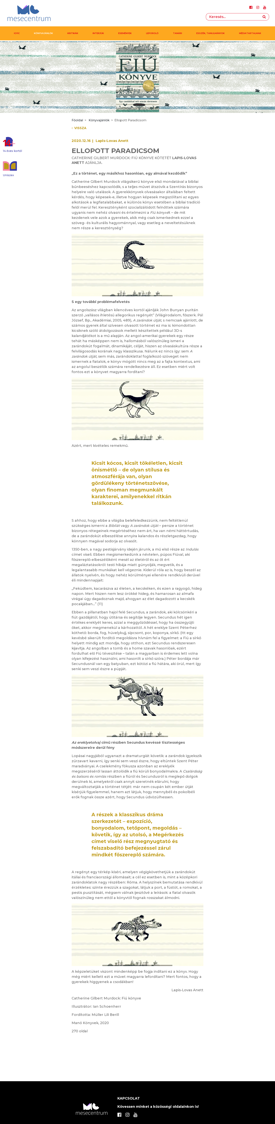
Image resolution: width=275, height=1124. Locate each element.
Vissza (79, 128)
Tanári (177, 33)
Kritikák (72, 33)
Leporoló (152, 33)
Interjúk (98, 33)
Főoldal (77, 120)
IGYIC (17, 33)
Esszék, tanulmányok (210, 33)
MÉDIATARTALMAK (250, 33)
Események (125, 33)
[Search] (233, 16)
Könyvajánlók (43, 33)
